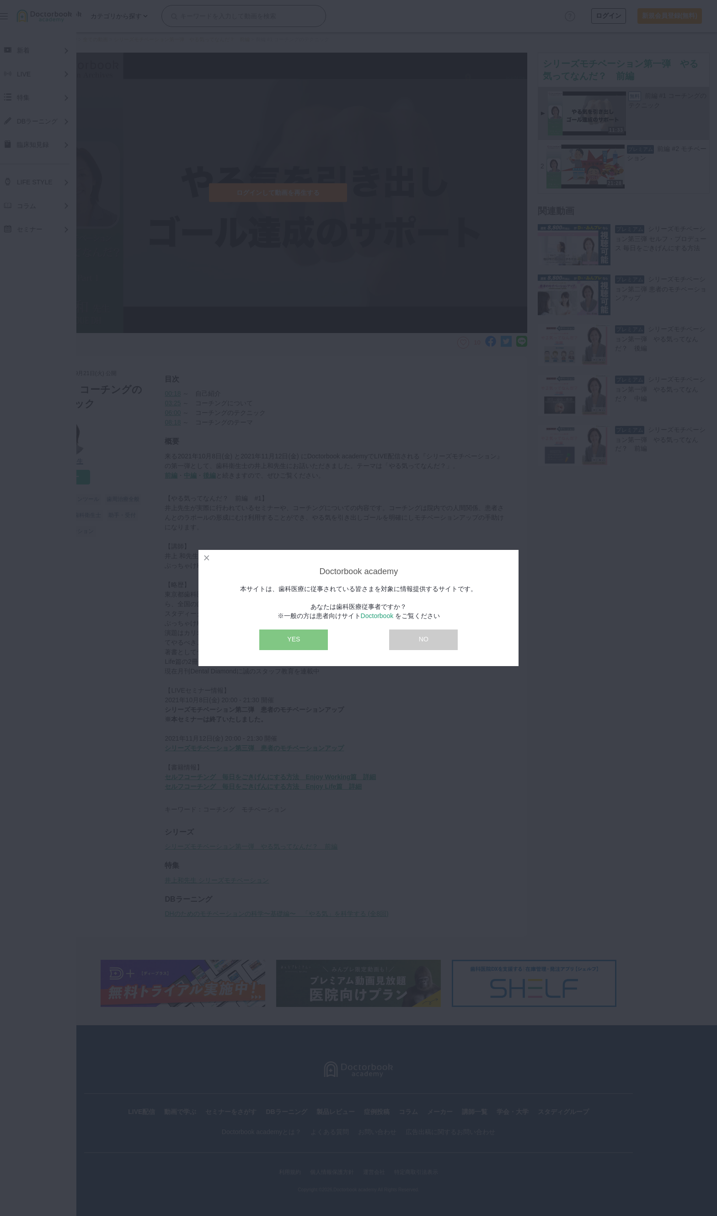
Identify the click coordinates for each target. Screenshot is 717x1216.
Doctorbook (377, 615)
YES (293, 639)
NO (423, 639)
